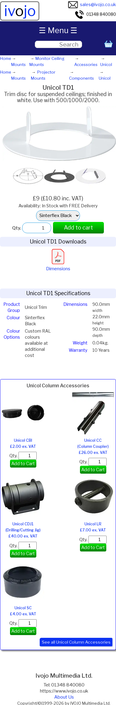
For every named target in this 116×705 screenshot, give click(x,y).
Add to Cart (23, 463)
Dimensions (58, 265)
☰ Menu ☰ (58, 30)
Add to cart (78, 227)
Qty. (23, 455)
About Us (64, 697)
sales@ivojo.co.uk (92, 4)
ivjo (20, 11)
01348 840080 (95, 14)
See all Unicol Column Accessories (76, 642)
